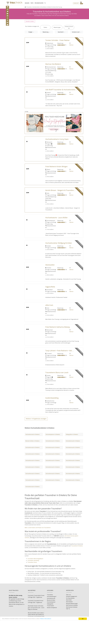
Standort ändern (30, 21)
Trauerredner (50, 605)
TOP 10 (68, 609)
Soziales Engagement (71, 596)
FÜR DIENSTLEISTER (39, 3)
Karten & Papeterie (52, 607)
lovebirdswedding (51, 398)
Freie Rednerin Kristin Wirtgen (56, 166)
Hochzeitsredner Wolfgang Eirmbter (58, 243)
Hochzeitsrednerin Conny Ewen (57, 139)
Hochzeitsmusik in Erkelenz (32, 434)
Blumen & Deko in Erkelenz (32, 441)
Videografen (50, 604)
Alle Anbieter (69, 602)
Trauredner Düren (32, 562)
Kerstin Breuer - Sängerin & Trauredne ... (60, 190)
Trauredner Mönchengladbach (35, 558)
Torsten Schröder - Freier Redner (57, 40)
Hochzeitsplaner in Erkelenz (53, 434)
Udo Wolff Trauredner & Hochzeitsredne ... (61, 90)
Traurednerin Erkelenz (77, 546)
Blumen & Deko (51, 600)
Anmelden (76, 3)
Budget (31, 32)
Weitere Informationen (46, 619)
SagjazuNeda (50, 287)
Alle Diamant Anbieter (71, 607)
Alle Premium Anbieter (72, 605)
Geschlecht (61, 32)
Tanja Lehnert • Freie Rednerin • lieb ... (59, 351)
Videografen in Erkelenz (72, 434)
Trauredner (50, 594)
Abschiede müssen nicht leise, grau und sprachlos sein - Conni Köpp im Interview (36, 607)
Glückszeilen (50, 265)
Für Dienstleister (70, 598)
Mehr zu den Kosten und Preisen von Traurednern (38, 527)
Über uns (68, 594)
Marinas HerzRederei (53, 64)
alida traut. (49, 305)
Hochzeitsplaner (51, 602)
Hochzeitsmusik (51, 598)
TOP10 (32, 3)
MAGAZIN (27, 3)
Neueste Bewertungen (72, 603)
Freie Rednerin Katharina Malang (57, 327)
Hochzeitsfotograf (51, 596)
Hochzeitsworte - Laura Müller (56, 218)
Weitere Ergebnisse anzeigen (36, 419)
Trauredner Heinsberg (33, 560)
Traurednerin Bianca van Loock (56, 372)
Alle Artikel (69, 600)
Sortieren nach (76, 32)
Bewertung (46, 32)
